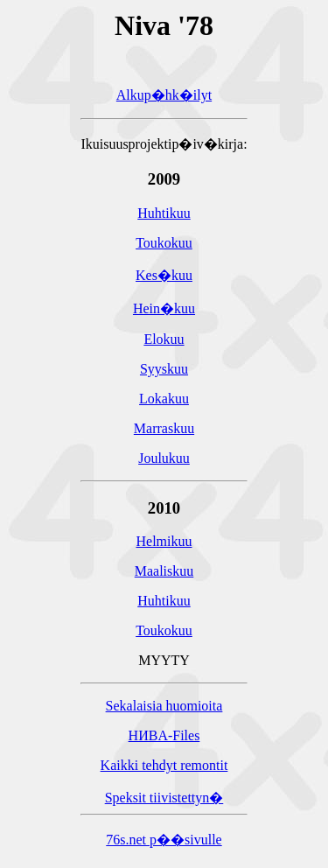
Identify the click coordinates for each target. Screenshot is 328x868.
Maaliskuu (164, 573)
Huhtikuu (163, 215)
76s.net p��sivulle (163, 842)
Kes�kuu (164, 277)
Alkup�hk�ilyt (164, 97)
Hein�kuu (164, 311)
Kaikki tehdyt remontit (164, 767)
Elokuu (163, 341)
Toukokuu (164, 245)
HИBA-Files (164, 738)
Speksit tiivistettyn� (164, 800)
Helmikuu (164, 543)
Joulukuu (164, 460)
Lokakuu (164, 401)
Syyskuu (164, 371)
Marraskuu (164, 431)
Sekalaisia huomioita (164, 708)
